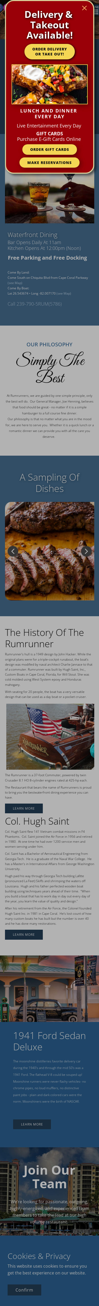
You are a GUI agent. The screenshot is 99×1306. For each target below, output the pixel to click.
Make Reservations (49, 162)
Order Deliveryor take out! (49, 52)
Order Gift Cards (49, 149)
